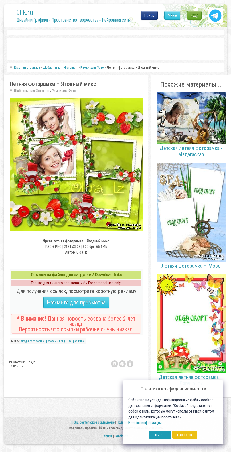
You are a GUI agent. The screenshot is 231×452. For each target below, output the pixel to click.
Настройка (185, 435)
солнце (40, 341)
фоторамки (53, 341)
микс (81, 341)
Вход (194, 15)
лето (32, 341)
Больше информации (145, 423)
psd (75, 341)
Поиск (149, 15)
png (63, 341)
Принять (160, 435)
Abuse (107, 436)
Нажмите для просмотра (76, 302)
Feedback (121, 436)
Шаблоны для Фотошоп (31, 91)
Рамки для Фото (64, 91)
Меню (172, 15)
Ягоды (25, 341)
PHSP (69, 341)
